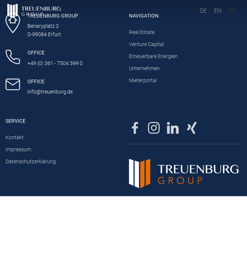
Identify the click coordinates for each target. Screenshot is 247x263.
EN (217, 10)
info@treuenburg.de (50, 92)
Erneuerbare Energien (153, 56)
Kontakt (14, 137)
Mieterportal (143, 80)
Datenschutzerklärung (30, 162)
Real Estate (142, 32)
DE (203, 10)
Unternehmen (144, 68)
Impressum (18, 149)
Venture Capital (146, 44)
